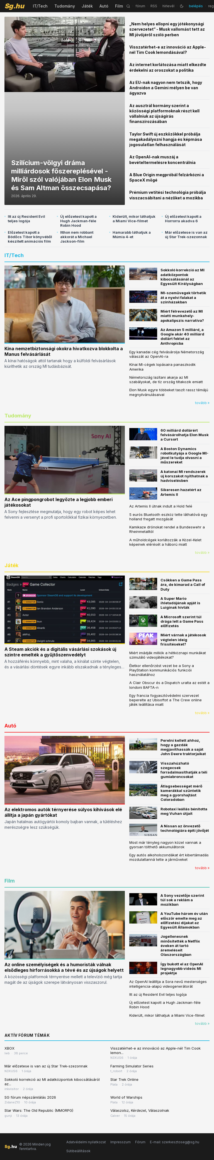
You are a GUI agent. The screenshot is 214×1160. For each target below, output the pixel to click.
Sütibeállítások (78, 1151)
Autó (103, 6)
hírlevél (168, 6)
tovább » (202, 403)
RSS (153, 6)
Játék (87, 6)
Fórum (140, 1142)
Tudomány (64, 6)
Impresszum (120, 1142)
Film (119, 6)
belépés (196, 6)
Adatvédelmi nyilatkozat (86, 1142)
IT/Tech (40, 6)
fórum (140, 6)
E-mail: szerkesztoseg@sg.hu (174, 1142)
